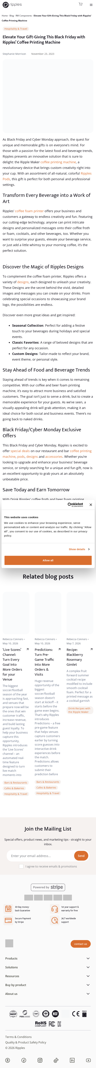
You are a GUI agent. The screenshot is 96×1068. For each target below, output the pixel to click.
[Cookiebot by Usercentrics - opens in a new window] (67, 504)
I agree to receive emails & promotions (51, 866)
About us (11, 994)
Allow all (48, 560)
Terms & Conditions (18, 1037)
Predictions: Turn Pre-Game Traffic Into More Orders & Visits (44, 662)
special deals (20, 451)
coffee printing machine (58, 162)
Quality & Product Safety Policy (25, 1042)
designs (23, 282)
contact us (80, 944)
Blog (12, 15)
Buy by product (15, 985)
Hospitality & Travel (15, 28)
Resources (12, 976)
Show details (77, 549)
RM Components (24, 15)
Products (11, 958)
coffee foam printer (29, 211)
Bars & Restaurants (15, 782)
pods (21, 456)
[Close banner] (90, 505)
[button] (7, 1060)
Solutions (11, 967)
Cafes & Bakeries (14, 788)
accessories (54, 456)
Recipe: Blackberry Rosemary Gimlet (75, 657)
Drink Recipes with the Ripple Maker (79, 710)
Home (5, 15)
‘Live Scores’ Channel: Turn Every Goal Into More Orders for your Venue (12, 664)
